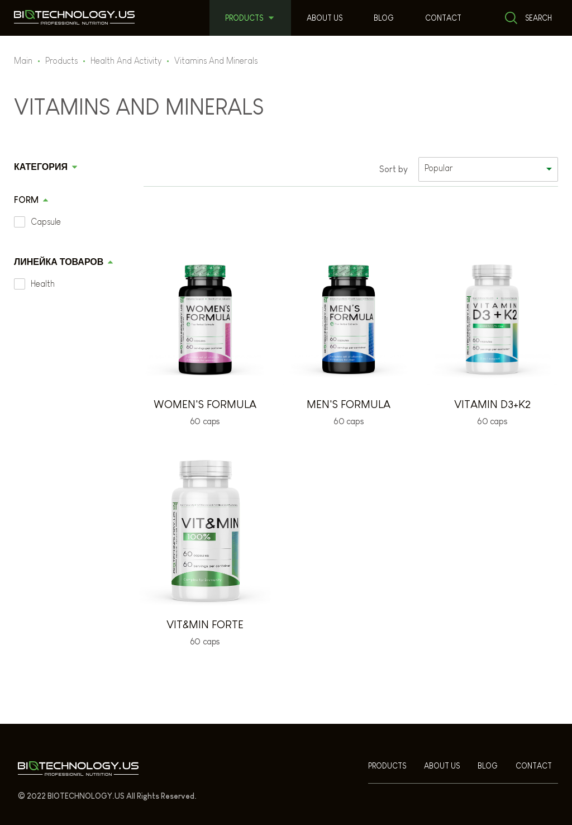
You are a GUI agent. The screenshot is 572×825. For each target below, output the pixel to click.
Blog (384, 17)
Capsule (46, 221)
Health (43, 283)
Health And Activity (125, 60)
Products (244, 17)
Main (23, 60)
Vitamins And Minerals (216, 60)
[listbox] (488, 169)
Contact (443, 17)
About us (324, 17)
